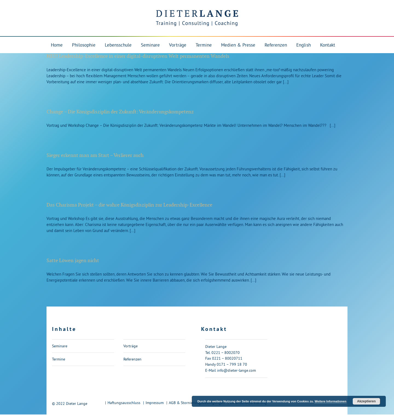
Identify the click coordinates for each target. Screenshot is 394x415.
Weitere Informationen (330, 401)
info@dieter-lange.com (236, 370)
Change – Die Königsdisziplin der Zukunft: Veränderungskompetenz (120, 112)
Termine (58, 359)
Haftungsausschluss (124, 402)
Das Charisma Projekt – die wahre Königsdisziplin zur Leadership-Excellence (129, 205)
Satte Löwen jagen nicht (73, 261)
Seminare (59, 346)
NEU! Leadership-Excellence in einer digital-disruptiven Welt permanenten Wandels (138, 56)
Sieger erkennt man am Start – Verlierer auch (95, 155)
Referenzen (132, 359)
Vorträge (130, 346)
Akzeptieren (366, 401)
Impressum (155, 402)
